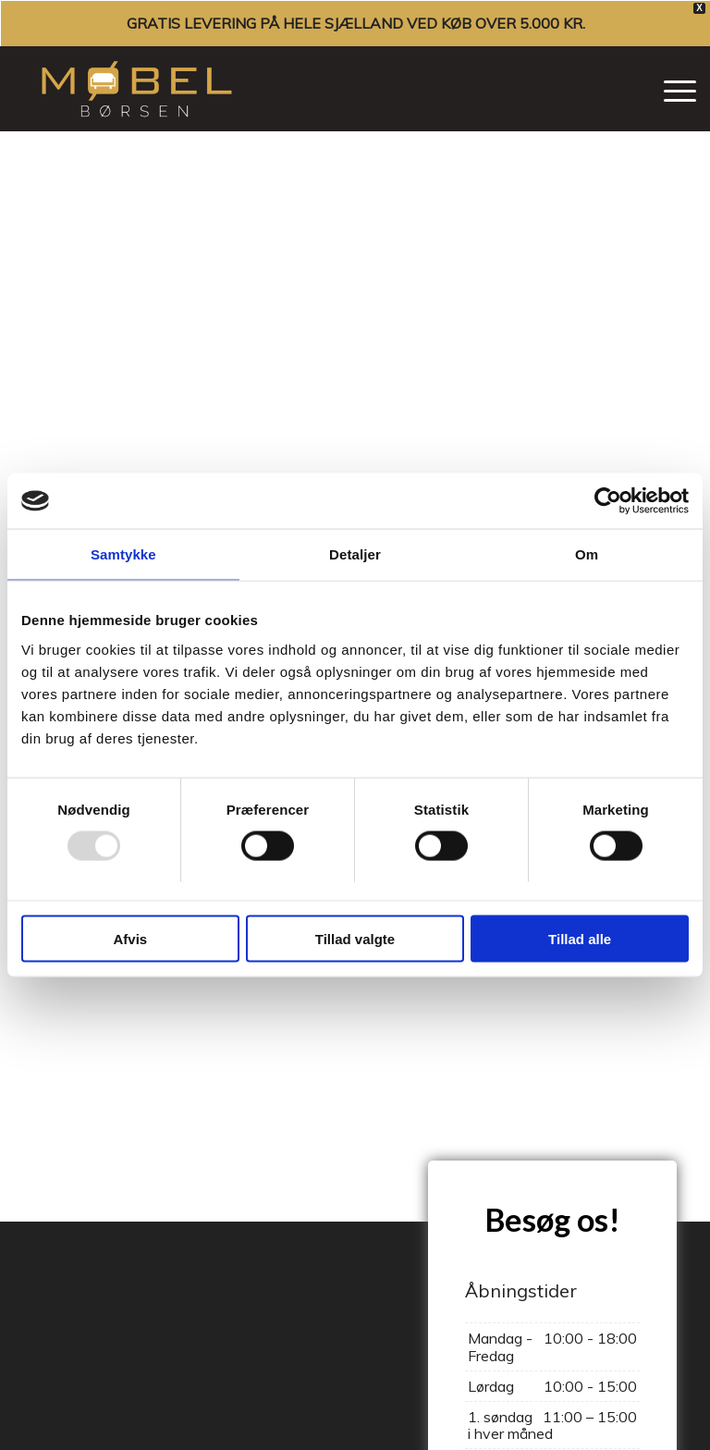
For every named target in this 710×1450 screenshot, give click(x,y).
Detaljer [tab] (355, 554)
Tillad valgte (355, 938)
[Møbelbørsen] (137, 88)
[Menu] (670, 88)
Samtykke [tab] (123, 554)
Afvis (130, 938)
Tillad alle (579, 938)
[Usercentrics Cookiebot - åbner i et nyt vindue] (608, 501)
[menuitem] (670, 88)
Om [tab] (586, 554)
